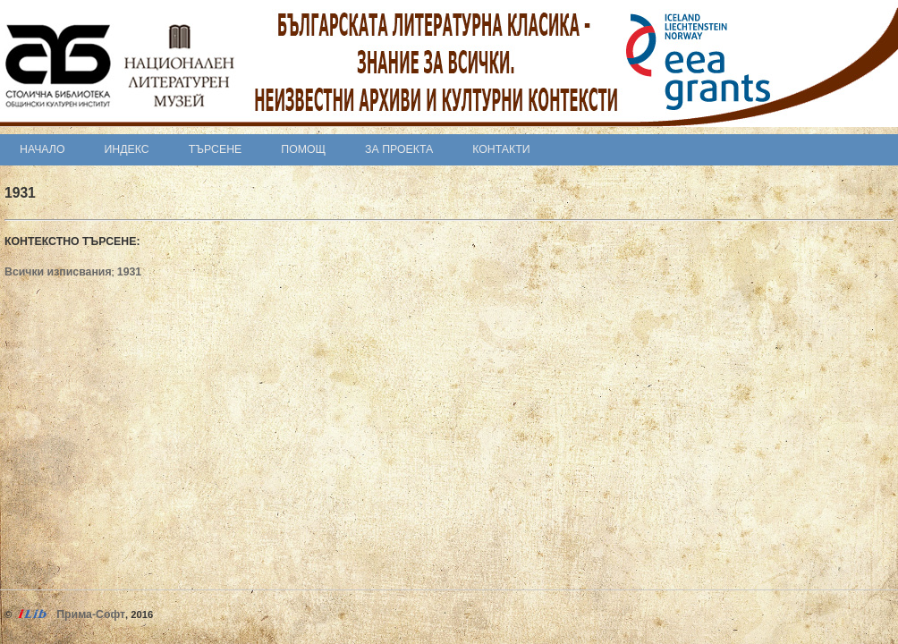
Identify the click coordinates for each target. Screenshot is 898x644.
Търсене (215, 149)
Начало (42, 149)
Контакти (500, 149)
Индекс (127, 149)
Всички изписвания (58, 272)
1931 (129, 272)
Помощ (303, 149)
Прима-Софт (90, 614)
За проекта (399, 149)
